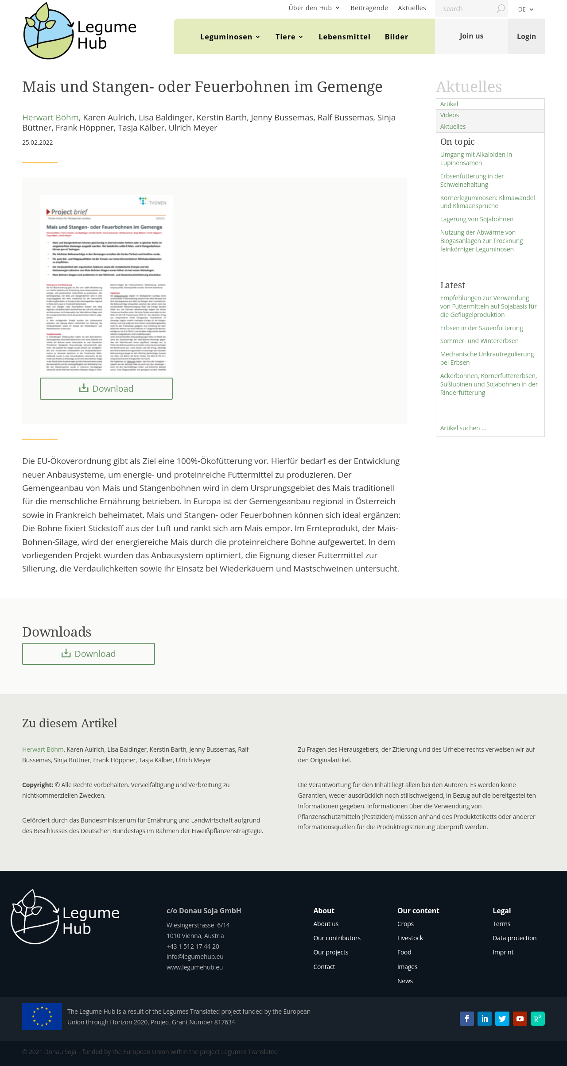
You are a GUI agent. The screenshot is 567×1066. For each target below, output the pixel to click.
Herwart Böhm (50, 117)
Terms (501, 923)
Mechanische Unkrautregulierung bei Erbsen (487, 358)
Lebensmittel (344, 37)
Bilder (396, 37)
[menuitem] (526, 11)
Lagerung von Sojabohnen (477, 219)
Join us (471, 36)
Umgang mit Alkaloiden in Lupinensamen (476, 158)
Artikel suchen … (463, 428)
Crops (405, 923)
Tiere (285, 37)
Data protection (514, 938)
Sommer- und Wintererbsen (479, 340)
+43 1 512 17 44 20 (193, 946)
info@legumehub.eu (195, 956)
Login (526, 36)
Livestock (410, 938)
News (405, 981)
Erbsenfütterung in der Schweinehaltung (472, 180)
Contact (324, 966)
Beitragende (369, 8)
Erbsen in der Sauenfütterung (481, 328)
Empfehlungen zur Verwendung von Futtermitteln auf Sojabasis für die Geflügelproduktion (488, 306)
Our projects (330, 952)
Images (407, 966)
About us (325, 923)
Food (404, 952)
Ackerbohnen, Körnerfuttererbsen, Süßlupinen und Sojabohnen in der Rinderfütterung (489, 384)
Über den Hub (310, 8)
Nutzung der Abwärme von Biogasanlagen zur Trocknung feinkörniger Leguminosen (481, 240)
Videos (449, 115)
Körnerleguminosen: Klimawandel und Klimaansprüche (487, 201)
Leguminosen (226, 37)
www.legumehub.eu (195, 967)
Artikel (449, 104)
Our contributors (337, 938)
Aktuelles (412, 8)
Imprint (503, 952)
